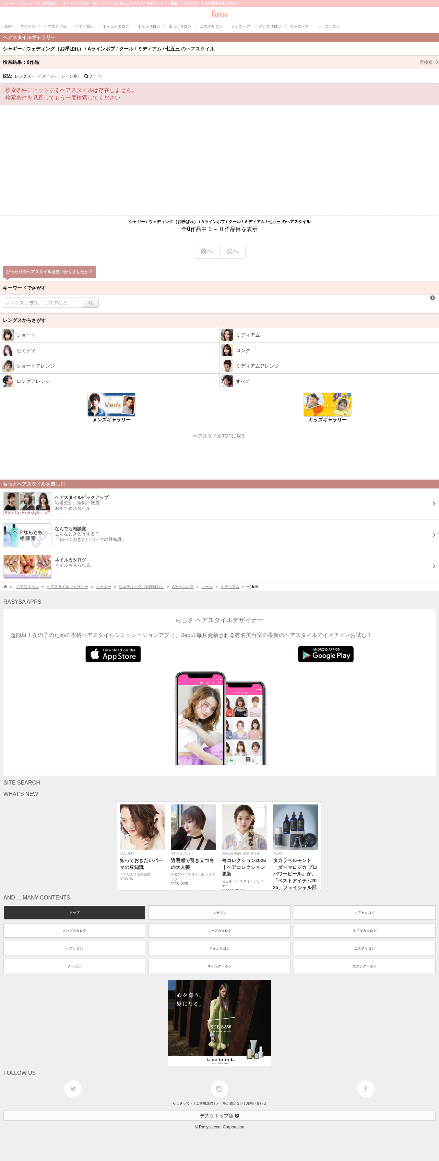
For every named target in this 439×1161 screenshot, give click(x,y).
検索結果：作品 (221, 62)
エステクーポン (365, 966)
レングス (24, 76)
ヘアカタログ (364, 913)
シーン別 (70, 76)
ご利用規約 (204, 1103)
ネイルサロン (219, 948)
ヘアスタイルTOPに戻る (219, 436)
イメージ (47, 76)
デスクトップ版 (219, 1115)
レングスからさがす (24, 320)
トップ (74, 913)
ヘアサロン (74, 948)
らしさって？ (183, 1103)
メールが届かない (229, 1103)
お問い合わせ (256, 1103)
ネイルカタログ (365, 930)
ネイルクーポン (219, 966)
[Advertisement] (219, 167)
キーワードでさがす (24, 288)
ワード (93, 76)
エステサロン (364, 948)
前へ (207, 251)
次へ (232, 251)
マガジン (219, 913)
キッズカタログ (219, 930)
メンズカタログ (74, 930)
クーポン (74, 966)
